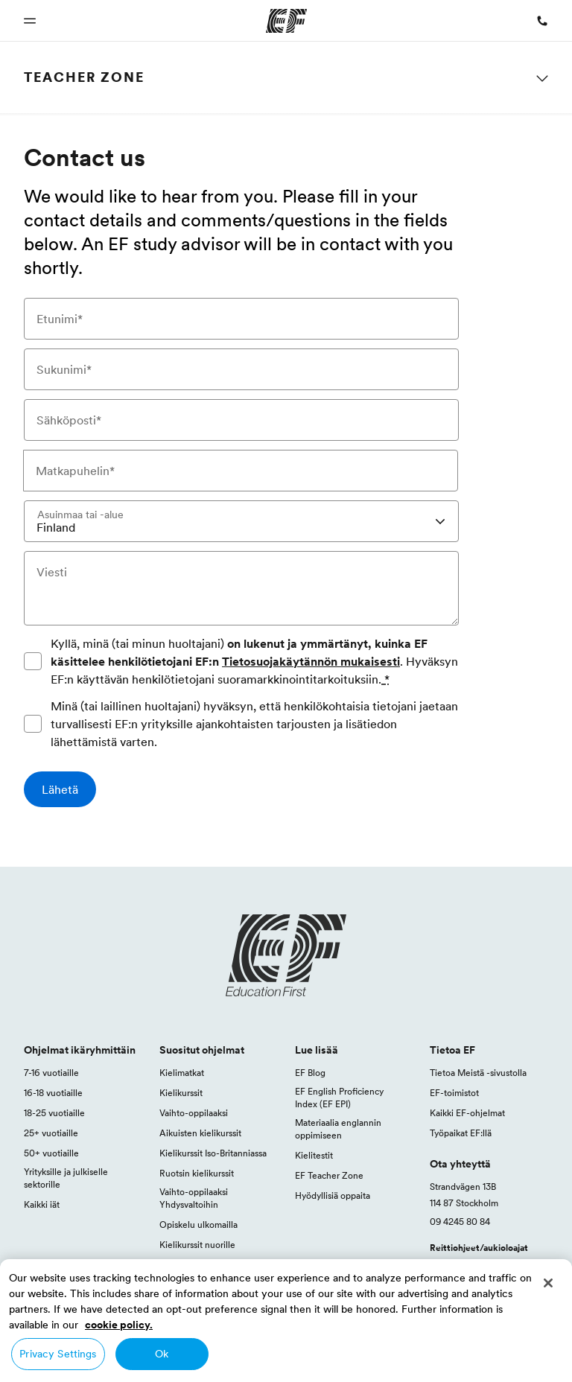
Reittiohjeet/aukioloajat (479, 1247)
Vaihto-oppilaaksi (193, 1112)
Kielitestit (314, 1155)
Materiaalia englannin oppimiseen (338, 1128)
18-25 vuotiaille (54, 1112)
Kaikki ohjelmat (189, 1284)
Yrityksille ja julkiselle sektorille (66, 1178)
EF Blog (310, 1072)
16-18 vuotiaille (53, 1092)
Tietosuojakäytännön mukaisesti (311, 661)
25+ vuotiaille (51, 1133)
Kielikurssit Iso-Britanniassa (213, 1153)
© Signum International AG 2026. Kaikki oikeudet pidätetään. (425, 1364)
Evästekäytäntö (518, 1348)
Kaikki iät (42, 1204)
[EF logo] (286, 955)
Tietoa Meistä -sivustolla (478, 1072)
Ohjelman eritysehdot (420, 1348)
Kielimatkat (181, 1072)
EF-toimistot (454, 1092)
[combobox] (241, 521)
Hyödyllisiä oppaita (332, 1195)
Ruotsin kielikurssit (196, 1173)
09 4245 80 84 (460, 1221)
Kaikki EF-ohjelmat (467, 1112)
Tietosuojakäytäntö (315, 1348)
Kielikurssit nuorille (197, 1244)
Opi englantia (186, 1264)
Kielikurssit (181, 1092)
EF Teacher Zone (329, 1175)
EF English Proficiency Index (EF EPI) (339, 1097)
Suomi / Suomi (61, 1348)
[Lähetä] (60, 789)
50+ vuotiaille (51, 1153)
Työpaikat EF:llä (461, 1133)
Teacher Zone (84, 77)
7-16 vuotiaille (51, 1072)
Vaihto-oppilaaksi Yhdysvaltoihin (193, 1198)
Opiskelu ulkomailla (198, 1224)
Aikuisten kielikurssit (200, 1133)
